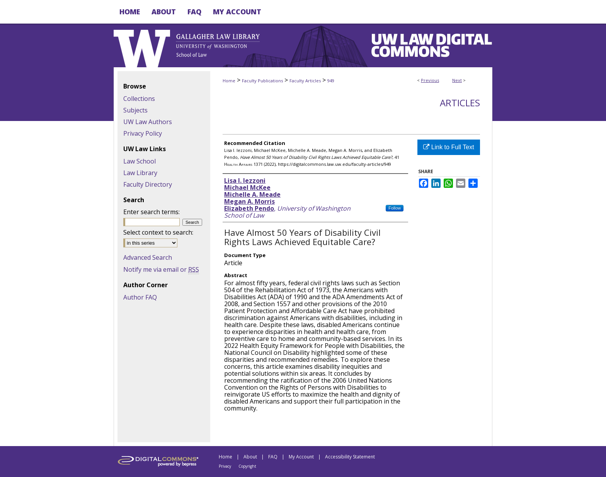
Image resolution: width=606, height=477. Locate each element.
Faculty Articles (305, 80)
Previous (430, 80)
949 (330, 80)
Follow (394, 208)
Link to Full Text (448, 147)
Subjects (135, 110)
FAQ (272, 456)
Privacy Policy (142, 133)
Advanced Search (147, 257)
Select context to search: (158, 232)
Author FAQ (140, 297)
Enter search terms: (151, 212)
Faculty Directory (147, 184)
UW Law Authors (147, 122)
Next (457, 80)
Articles (460, 102)
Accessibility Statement (350, 456)
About (250, 456)
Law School (139, 161)
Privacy (225, 466)
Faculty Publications (262, 80)
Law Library (140, 173)
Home (229, 80)
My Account (301, 456)
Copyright (247, 466)
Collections (139, 98)
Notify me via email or (161, 269)
